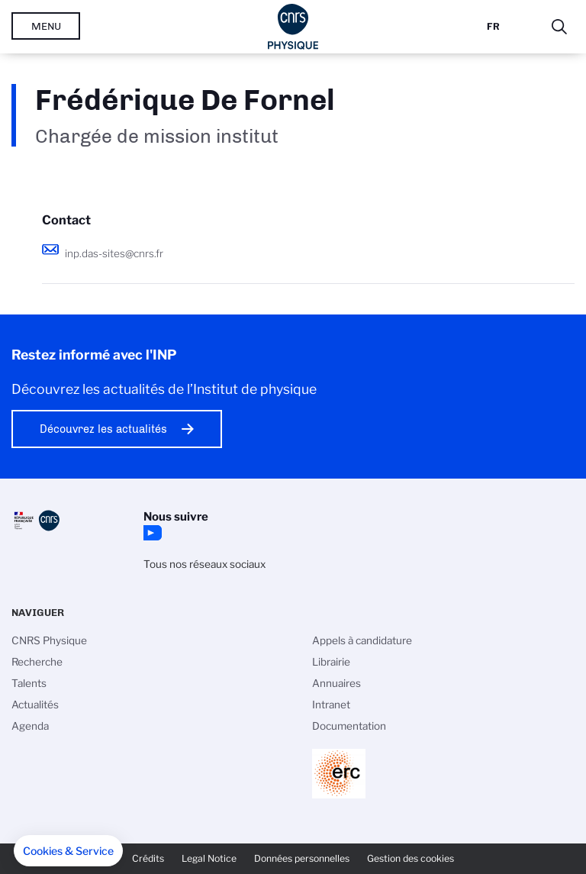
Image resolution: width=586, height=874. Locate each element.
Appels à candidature (362, 640)
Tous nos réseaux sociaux (204, 564)
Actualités (35, 704)
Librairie (331, 662)
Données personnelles (301, 858)
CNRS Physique (49, 640)
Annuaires (336, 683)
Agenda (30, 726)
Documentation (349, 726)
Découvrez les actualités (103, 429)
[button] (68, 851)
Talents (29, 683)
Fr (493, 26)
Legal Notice (209, 858)
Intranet (331, 704)
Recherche (37, 662)
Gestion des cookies (410, 858)
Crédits (148, 858)
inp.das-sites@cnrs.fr (114, 253)
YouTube (151, 532)
